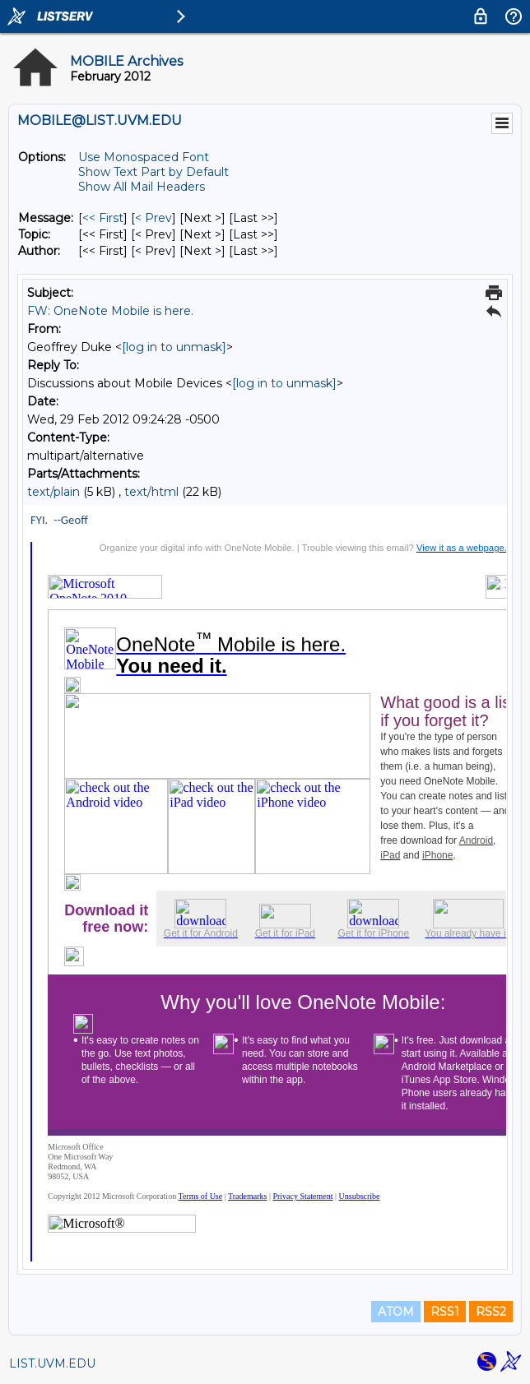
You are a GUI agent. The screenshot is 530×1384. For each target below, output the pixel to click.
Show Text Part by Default (153, 171)
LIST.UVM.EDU (52, 1363)
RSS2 (491, 1311)
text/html (151, 491)
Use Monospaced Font (143, 157)
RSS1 (444, 1311)
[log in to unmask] (174, 347)
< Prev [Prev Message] (153, 218)
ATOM (396, 1311)
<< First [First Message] (102, 218)
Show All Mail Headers (141, 186)
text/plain (53, 491)
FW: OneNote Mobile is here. (110, 310)
